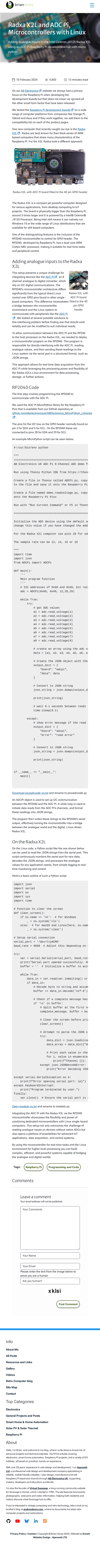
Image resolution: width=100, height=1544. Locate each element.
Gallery (10, 1368)
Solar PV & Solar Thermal (22, 1428)
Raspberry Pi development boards (50, 110)
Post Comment (68, 1304)
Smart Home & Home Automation (27, 1422)
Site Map (11, 1387)
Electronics (13, 1409)
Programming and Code (64, 1167)
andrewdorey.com (33, 1509)
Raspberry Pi (34, 1167)
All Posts (11, 1356)
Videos (10, 1374)
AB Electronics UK (58, 1478)
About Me (12, 1349)
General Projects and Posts (23, 1415)
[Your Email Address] (50, 1266)
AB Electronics (29, 90)
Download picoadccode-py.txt (30, 793)
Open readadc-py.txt (24, 1106)
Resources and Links (19, 1362)
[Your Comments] (50, 1228)
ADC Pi (49, 277)
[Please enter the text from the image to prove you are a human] (50, 1281)
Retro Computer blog (19, 1381)
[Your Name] (50, 1255)
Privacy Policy (18, 1533)
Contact (11, 1393)
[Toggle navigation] (92, 5)
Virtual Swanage (39, 1488)
